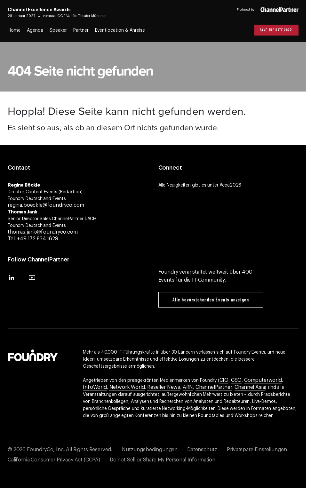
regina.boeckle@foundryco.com (46, 205)
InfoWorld (95, 387)
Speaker (58, 30)
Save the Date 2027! (276, 30)
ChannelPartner (213, 387)
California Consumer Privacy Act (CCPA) (54, 459)
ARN (188, 387)
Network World (127, 387)
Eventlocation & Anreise (120, 30)
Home (14, 30)
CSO (236, 380)
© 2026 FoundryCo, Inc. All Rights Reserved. (60, 449)
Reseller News (163, 387)
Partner (81, 30)
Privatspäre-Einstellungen (257, 449)
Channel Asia (250, 387)
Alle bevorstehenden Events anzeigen (210, 299)
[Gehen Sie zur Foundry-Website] (33, 354)
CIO (224, 380)
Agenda (35, 30)
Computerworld (263, 380)
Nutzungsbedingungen (150, 449)
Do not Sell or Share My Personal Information (162, 459)
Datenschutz (202, 449)
